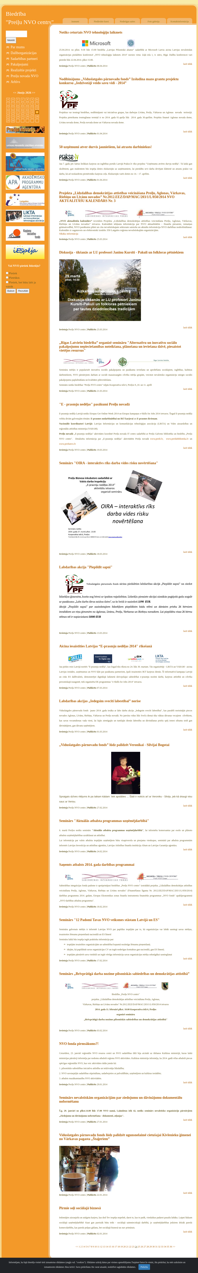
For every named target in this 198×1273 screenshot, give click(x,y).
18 (119, 1246)
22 (130, 1246)
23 (133, 1246)
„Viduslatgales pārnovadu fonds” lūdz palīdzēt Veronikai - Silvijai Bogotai (114, 745)
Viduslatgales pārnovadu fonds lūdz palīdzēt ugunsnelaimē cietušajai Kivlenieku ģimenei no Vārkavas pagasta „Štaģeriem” (125, 1137)
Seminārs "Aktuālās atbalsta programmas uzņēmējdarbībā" (104, 821)
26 (142, 1246)
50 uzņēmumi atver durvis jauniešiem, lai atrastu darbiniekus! (105, 147)
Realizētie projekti (23, 70)
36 (171, 1246)
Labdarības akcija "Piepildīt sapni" (86, 567)
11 (98, 1246)
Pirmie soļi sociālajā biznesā (80, 1208)
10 (95, 1246)
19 (121, 1246)
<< (77, 1246)
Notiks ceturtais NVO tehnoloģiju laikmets (90, 32)
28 (148, 1246)
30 (153, 1246)
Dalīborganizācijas (24, 53)
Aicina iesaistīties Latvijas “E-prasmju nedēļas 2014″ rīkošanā (105, 646)
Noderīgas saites (127, 21)
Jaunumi (75, 21)
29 (150, 1246)
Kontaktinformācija (180, 21)
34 (165, 1246)
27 (145, 1246)
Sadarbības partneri (24, 59)
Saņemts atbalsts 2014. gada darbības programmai (96, 865)
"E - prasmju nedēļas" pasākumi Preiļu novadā (94, 404)
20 (124, 1246)
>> (174, 1246)
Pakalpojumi (19, 64)
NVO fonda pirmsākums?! (79, 1044)
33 (162, 1246)
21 (127, 1246)
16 (113, 1246)
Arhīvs (15, 82)
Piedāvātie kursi (101, 21)
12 (101, 1246)
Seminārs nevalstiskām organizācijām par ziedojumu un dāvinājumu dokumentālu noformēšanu (120, 1099)
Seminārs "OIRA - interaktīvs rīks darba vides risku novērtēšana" (108, 463)
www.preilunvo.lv (67, 443)
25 (139, 1246)
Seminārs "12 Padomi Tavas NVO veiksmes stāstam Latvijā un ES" (109, 920)
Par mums (18, 47)
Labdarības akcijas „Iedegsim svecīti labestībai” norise (100, 701)
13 (104, 1246)
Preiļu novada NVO (24, 76)
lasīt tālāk (187, 64)
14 (107, 1246)
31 (156, 1246)
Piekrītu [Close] (144, 1269)
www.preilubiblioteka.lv (177, 438)
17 (116, 1246)
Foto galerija (154, 21)
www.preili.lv (156, 438)
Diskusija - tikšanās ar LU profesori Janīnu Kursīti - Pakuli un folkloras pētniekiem (121, 252)
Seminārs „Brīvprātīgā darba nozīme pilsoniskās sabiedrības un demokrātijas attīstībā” (124, 974)
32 (159, 1246)
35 (168, 1246)
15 (110, 1246)
